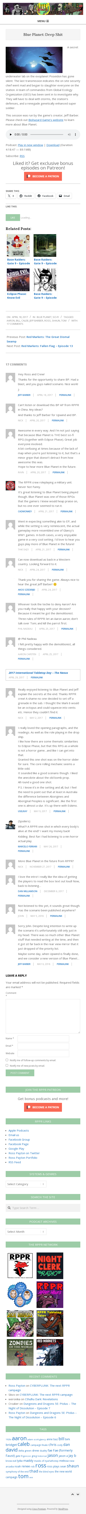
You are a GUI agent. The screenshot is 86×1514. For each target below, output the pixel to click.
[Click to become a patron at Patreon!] (43, 174)
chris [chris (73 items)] (52, 1444)
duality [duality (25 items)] (43, 1450)
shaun (56, 320)
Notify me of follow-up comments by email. (33, 1060)
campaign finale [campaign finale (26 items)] (39, 1445)
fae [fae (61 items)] (50, 1450)
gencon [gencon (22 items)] (27, 1456)
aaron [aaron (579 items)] (19, 1438)
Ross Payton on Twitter (24, 1153)
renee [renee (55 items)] (26, 1466)
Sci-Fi (56, 317)
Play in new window (30, 145)
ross (47, 320)
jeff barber (36, 320)
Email (9, 1045)
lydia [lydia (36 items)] (20, 1460)
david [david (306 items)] (12, 1449)
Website (10, 1053)
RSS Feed (15, 1162)
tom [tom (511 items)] (23, 1476)
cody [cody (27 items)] (60, 1445)
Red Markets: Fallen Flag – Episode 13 (47, 346)
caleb (24, 320)
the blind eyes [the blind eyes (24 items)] (46, 1471)
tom (63, 320)
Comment (11, 994)
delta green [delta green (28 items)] (24, 1450)
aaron (11, 320)
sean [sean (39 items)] (63, 1466)
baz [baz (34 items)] (55, 1439)
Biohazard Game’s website (45, 120)
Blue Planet (44, 317)
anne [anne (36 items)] (50, 1439)
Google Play (16, 1148)
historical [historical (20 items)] (42, 1456)
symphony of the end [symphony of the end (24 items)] (17, 1471)
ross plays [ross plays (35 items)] (53, 1466)
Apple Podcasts (19, 1130)
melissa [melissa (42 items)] (64, 1460)
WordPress (63, 1509)
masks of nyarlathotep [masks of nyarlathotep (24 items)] (46, 1460)
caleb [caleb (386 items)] (24, 1443)
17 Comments (15, 323)
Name (10, 1038)
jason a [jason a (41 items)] (63, 1456)
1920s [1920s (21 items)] (8, 1439)
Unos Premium (39, 1509)
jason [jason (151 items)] (53, 1455)
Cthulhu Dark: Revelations (41, 1399)
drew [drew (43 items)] (35, 1450)
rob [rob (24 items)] (33, 1466)
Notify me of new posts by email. (27, 1065)
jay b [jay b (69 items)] (72, 1455)
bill (18, 320)
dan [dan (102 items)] (66, 1444)
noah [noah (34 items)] (18, 1466)
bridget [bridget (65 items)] (11, 1444)
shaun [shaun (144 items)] (73, 1466)
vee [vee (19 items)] (31, 1477)
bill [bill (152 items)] (61, 1438)
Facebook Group (19, 1139)
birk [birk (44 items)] (67, 1439)
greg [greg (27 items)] (34, 1456)
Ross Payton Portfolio (23, 1157)
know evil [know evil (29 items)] (11, 1460)
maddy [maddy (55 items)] (28, 1461)
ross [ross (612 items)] (40, 1465)
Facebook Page (19, 1144)
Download (52, 145)
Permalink (65, 395)
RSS (22, 156)
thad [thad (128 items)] (33, 1471)
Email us (14, 1135)
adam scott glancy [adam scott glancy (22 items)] (36, 1439)
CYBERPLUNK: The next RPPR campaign (46, 1394)
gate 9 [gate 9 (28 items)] (19, 1456)
